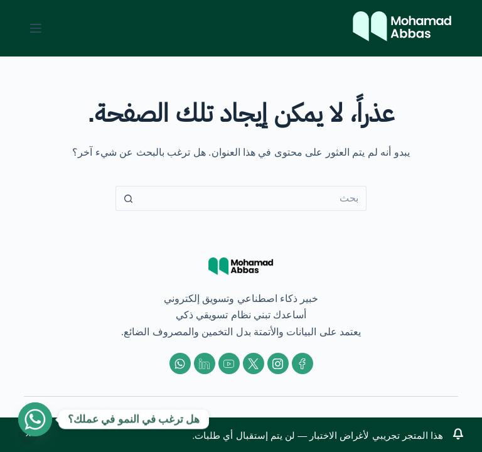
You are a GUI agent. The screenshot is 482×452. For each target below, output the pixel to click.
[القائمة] (35, 28)
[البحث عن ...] (254, 198)
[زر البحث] (128, 198)
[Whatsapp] (35, 419)
